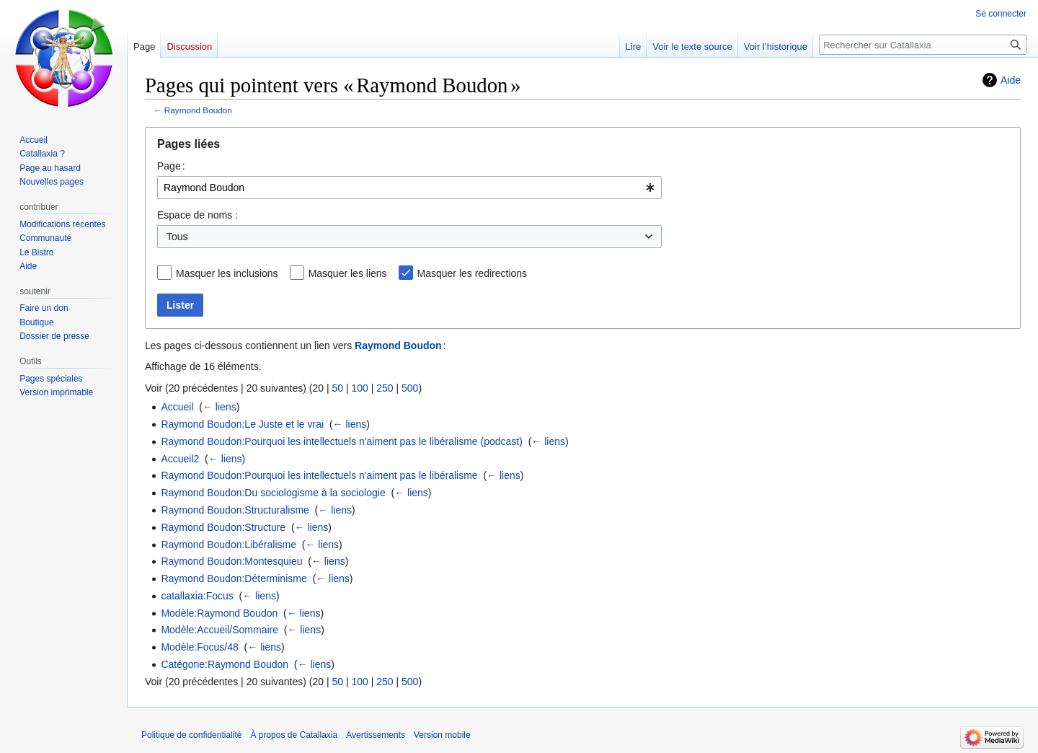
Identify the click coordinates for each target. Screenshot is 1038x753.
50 (337, 388)
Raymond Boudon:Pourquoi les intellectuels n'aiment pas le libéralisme (319, 475)
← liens (219, 407)
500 (410, 388)
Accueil (177, 407)
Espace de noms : (197, 215)
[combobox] (409, 187)
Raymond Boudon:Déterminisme (233, 578)
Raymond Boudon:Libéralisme (228, 544)
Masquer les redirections (472, 273)
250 (384, 388)
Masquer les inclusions (227, 273)
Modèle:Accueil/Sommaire (219, 629)
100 (359, 388)
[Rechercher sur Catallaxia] (922, 45)
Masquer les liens (348, 273)
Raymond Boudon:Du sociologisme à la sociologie (273, 492)
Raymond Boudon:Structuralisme (235, 510)
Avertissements (375, 735)
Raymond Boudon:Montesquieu (231, 561)
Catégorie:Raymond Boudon (224, 664)
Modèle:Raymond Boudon (219, 613)
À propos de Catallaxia (293, 735)
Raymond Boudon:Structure (223, 527)
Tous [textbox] (177, 236)
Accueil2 (180, 458)
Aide (1011, 80)
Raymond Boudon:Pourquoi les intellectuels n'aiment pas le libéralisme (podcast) (342, 441)
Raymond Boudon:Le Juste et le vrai (242, 424)
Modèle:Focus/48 (199, 647)
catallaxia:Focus (197, 596)
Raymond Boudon (198, 110)
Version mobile (442, 735)
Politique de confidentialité (191, 735)
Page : (171, 166)
